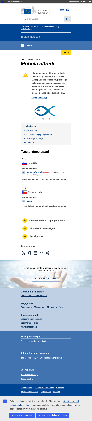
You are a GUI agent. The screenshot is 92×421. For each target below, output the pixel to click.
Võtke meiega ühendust (31, 319)
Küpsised (60, 388)
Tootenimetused (50, 27)
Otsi (67, 19)
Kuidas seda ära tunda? (80, 2)
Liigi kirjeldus (28, 142)
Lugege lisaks (38, 98)
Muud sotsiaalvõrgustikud (51, 358)
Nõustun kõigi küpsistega (22, 415)
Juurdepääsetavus (29, 327)
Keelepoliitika (26, 388)
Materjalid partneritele (44, 388)
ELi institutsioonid (28, 375)
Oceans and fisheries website (34, 296)
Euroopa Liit (26, 379)
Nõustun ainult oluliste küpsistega (52, 415)
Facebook (26, 358)
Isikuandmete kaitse (29, 323)
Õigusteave (46, 392)
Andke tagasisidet (46, 278)
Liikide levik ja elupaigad (33, 138)
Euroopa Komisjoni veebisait (33, 341)
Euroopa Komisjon (28, 27)
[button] (23, 253)
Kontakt (56, 392)
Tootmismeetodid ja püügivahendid (38, 134)
